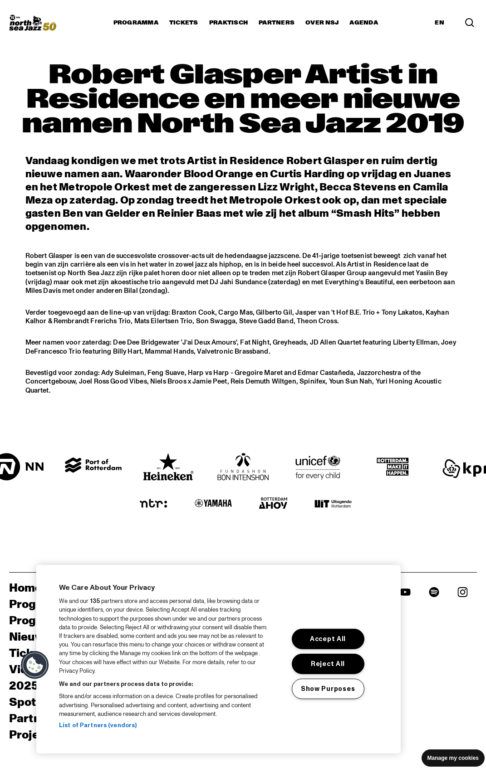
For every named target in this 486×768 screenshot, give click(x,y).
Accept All (328, 638)
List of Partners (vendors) (98, 725)
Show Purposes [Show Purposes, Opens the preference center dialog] (328, 688)
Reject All (328, 663)
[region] (218, 659)
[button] (34, 665)
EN (439, 23)
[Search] (469, 23)
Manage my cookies (453, 758)
